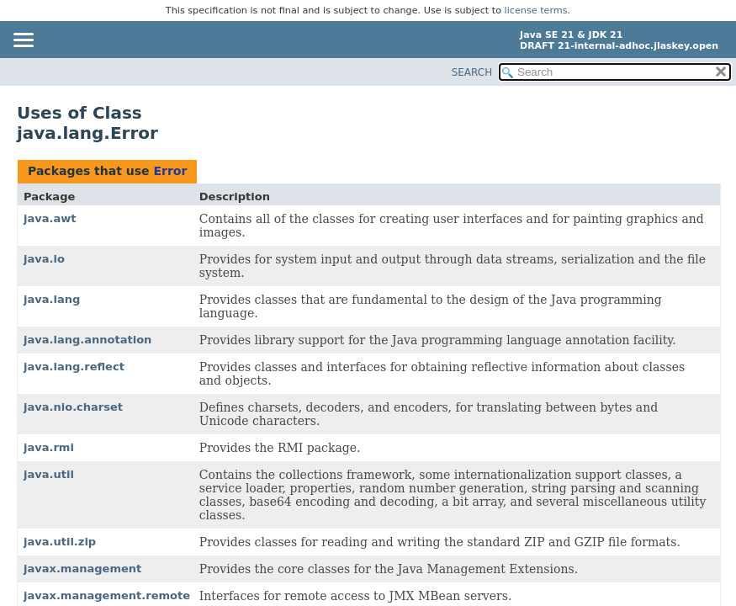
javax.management (82, 568)
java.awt (50, 218)
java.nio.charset (73, 407)
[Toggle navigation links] (22, 41)
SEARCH (472, 72)
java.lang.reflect (74, 366)
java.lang (52, 299)
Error (170, 171)
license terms (536, 10)
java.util (49, 474)
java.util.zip (60, 541)
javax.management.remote (107, 595)
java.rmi (49, 447)
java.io (44, 258)
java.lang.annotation (87, 339)
